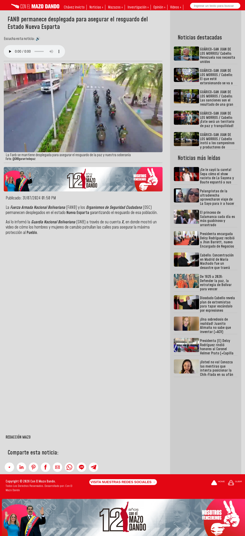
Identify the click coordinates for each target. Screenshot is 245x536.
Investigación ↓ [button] (138, 7)
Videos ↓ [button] (175, 7)
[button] (9, 467)
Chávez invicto (74, 7)
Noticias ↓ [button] (96, 7)
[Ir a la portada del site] (218, 483)
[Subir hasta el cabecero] (235, 483)
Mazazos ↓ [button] (115, 7)
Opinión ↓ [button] (159, 7)
